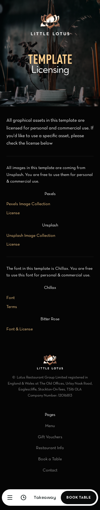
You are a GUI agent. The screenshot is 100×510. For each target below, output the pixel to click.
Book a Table (50, 459)
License (13, 213)
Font (10, 298)
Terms (11, 307)
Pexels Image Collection (28, 204)
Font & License (19, 329)
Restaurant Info (50, 448)
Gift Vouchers (50, 437)
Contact (50, 470)
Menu (50, 426)
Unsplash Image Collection (30, 236)
